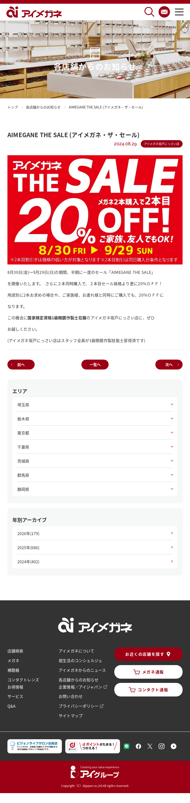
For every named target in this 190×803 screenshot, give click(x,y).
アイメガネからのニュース (82, 670)
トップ (12, 107)
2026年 (28, 533)
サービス (15, 695)
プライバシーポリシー (78, 705)
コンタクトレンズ (23, 679)
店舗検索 (15, 651)
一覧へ (95, 364)
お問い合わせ (70, 695)
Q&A (11, 705)
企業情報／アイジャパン (80, 686)
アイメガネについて (76, 651)
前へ (21, 364)
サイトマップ (70, 714)
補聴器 (13, 670)
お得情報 (15, 686)
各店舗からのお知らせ (78, 679)
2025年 (28, 547)
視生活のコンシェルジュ (80, 660)
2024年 (28, 561)
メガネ (13, 660)
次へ (169, 364)
